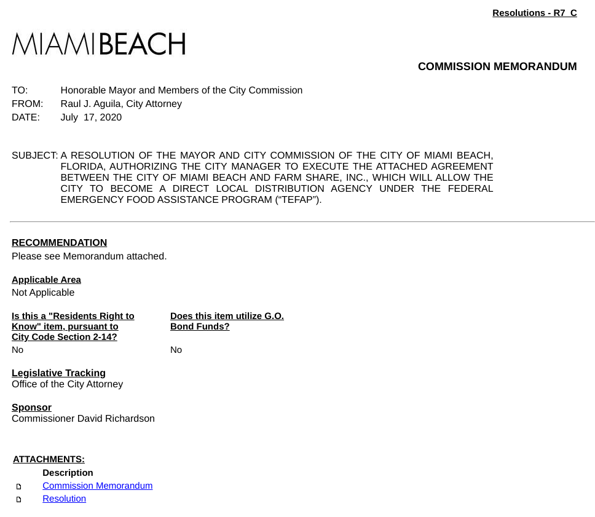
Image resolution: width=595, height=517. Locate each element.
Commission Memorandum (97, 486)
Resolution (64, 499)
